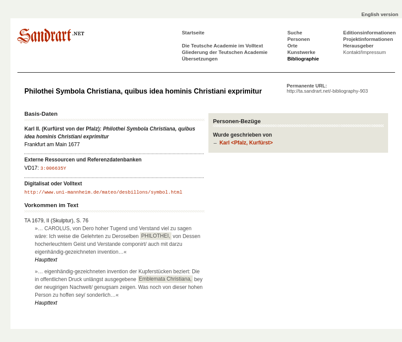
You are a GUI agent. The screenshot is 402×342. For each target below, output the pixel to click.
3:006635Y (53, 168)
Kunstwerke (301, 52)
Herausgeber (358, 45)
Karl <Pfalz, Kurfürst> (246, 143)
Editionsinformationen (369, 32)
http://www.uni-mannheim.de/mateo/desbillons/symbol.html (103, 192)
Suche (294, 32)
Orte (292, 45)
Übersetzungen (200, 58)
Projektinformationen (368, 39)
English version (380, 14)
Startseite (193, 32)
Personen (298, 39)
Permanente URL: (327, 88)
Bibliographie (303, 58)
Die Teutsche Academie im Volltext (222, 45)
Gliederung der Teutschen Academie (225, 52)
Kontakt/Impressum (364, 52)
